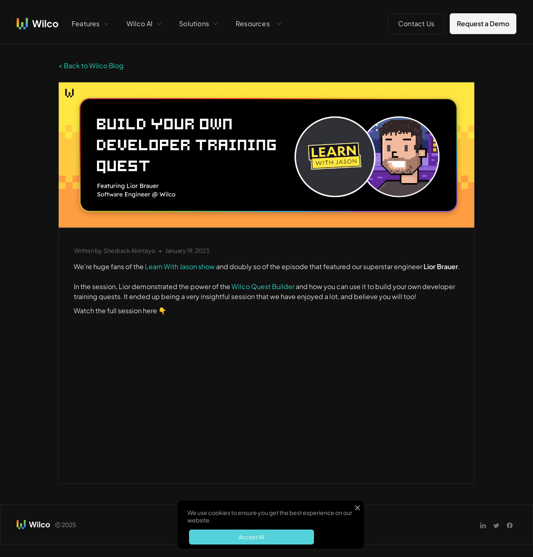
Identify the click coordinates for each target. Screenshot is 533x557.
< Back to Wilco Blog (91, 65)
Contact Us (416, 23)
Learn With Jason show (179, 266)
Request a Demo (483, 23)
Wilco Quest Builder (263, 286)
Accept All (251, 537)
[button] (91, 24)
